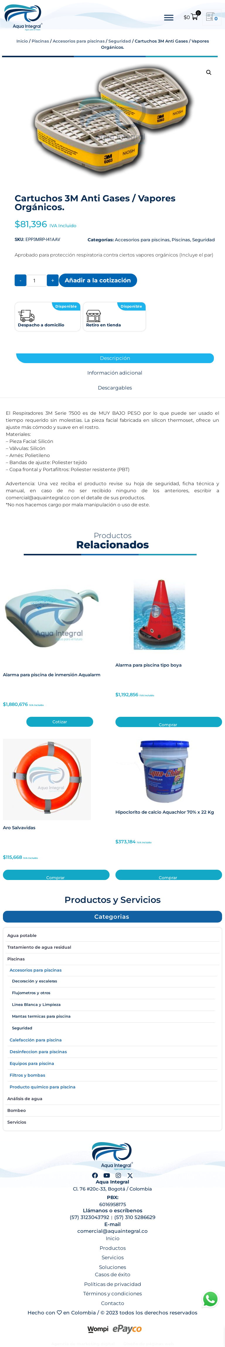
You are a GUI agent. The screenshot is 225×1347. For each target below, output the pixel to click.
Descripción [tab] (115, 358)
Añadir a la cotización (98, 280)
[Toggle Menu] (168, 17)
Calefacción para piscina (36, 1040)
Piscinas (40, 41)
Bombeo (16, 1110)
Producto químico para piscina (43, 1087)
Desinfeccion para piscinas (38, 1051)
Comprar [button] (168, 724)
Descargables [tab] (115, 387)
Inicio (22, 41)
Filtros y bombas (27, 1075)
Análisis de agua (24, 1098)
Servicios (16, 1122)
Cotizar (59, 721)
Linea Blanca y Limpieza (36, 1004)
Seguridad (119, 41)
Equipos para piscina (32, 1063)
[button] (209, 72)
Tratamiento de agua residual (39, 947)
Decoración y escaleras (34, 981)
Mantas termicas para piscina (41, 1016)
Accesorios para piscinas (79, 41)
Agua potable (22, 935)
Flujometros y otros (31, 992)
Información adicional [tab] (114, 372)
